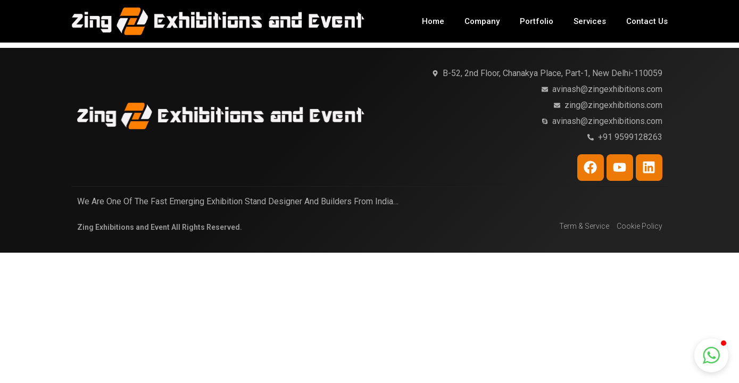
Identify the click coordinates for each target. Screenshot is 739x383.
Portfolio (536, 21)
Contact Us (647, 21)
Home (433, 21)
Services (590, 21)
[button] (711, 355)
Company (482, 21)
